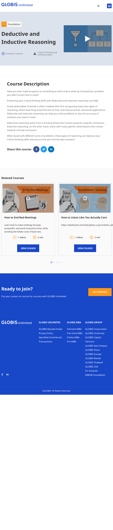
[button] (98, 6)
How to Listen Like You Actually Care (84, 217)
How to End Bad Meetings (20, 217)
